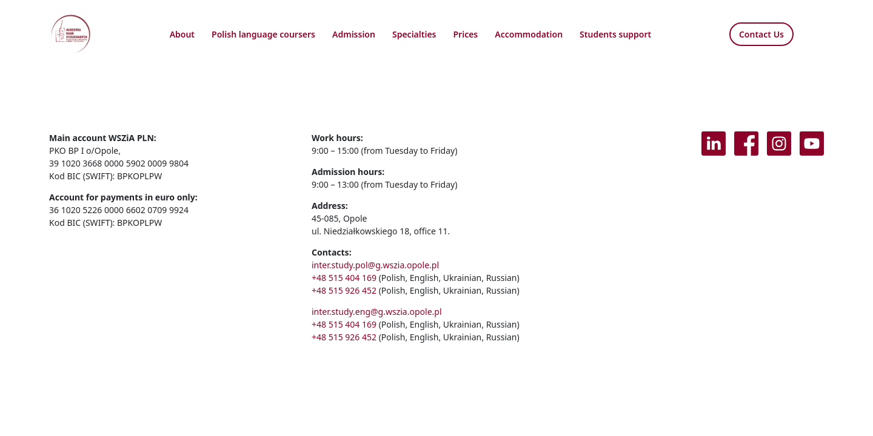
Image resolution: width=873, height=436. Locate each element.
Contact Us (761, 34)
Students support (615, 34)
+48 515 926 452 (344, 290)
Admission (353, 34)
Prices (465, 34)
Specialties (414, 34)
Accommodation (529, 34)
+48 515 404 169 (344, 277)
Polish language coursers (263, 34)
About (182, 34)
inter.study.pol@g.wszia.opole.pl (375, 265)
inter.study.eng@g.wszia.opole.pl (377, 311)
